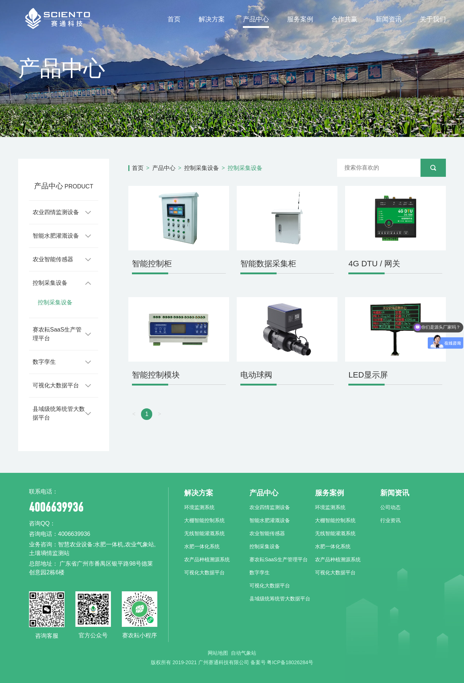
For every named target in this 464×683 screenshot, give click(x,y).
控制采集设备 (50, 283)
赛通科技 (57, 18)
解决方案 (212, 19)
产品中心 (256, 19)
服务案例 (300, 19)
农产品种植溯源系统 (207, 559)
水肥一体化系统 (202, 546)
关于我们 (433, 19)
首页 (174, 19)
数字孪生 (44, 362)
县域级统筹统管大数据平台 (59, 413)
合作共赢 (344, 19)
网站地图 (218, 653)
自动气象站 (243, 653)
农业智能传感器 (53, 259)
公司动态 (390, 507)
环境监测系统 (199, 507)
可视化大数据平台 (56, 385)
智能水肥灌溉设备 (56, 236)
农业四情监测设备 (56, 212)
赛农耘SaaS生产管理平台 (57, 333)
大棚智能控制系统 (204, 520)
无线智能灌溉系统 (204, 533)
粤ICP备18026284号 (290, 662)
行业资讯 (390, 520)
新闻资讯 (389, 19)
